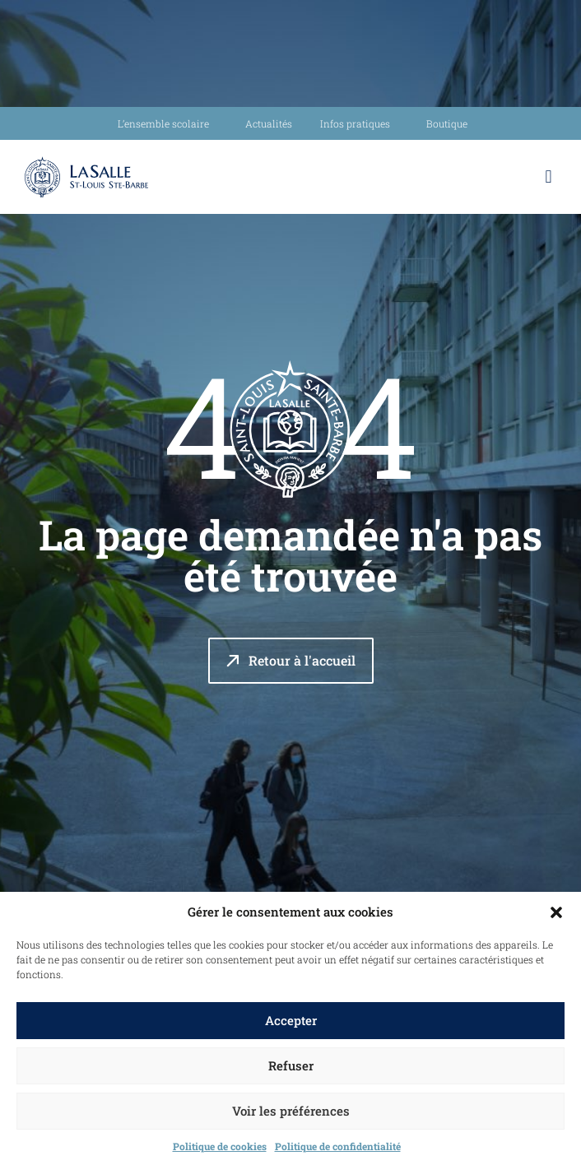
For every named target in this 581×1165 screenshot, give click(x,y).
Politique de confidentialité (338, 1146)
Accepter (291, 1020)
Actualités (268, 123)
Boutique (446, 123)
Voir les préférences (291, 1110)
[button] (556, 912)
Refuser (291, 1065)
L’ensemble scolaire (167, 123)
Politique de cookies (220, 1146)
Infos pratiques (359, 123)
